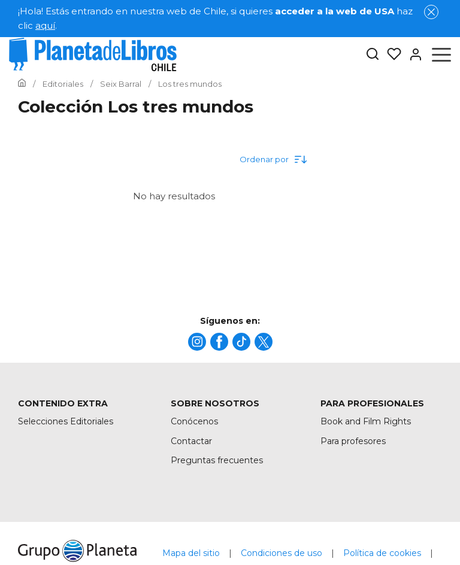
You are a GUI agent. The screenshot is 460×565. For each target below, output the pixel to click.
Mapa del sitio (191, 553)
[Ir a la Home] (22, 84)
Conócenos (194, 421)
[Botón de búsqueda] (372, 55)
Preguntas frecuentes (217, 460)
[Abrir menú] (441, 54)
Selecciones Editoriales (65, 421)
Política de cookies (382, 553)
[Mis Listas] (390, 54)
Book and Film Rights (365, 421)
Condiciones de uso (281, 553)
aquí (45, 25)
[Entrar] (412, 54)
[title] (197, 342)
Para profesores (353, 441)
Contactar (191, 441)
